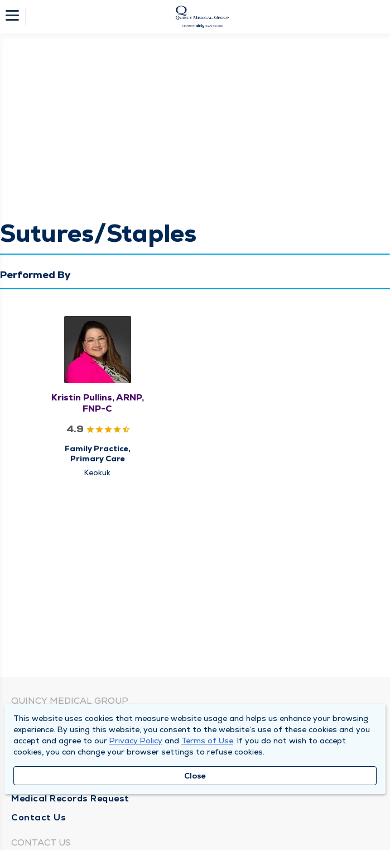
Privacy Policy (135, 741)
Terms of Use (207, 741)
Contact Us (38, 817)
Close (195, 776)
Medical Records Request (70, 798)
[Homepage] (202, 17)
